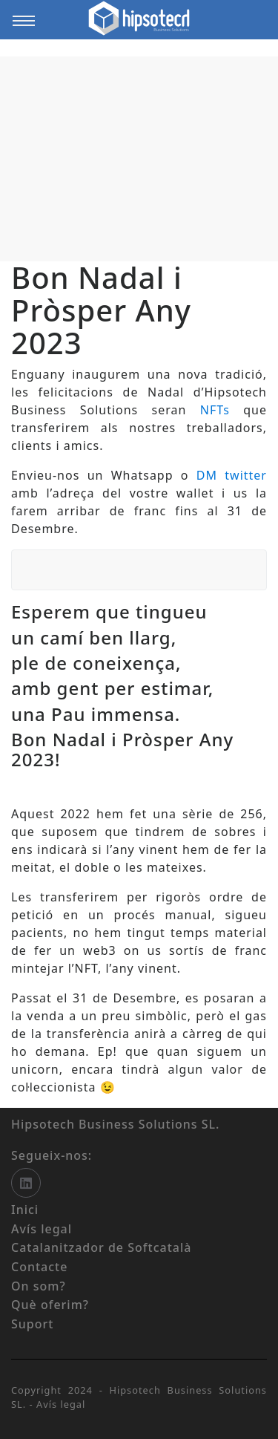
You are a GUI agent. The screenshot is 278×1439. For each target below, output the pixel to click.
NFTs (215, 410)
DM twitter (231, 475)
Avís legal (60, 1404)
